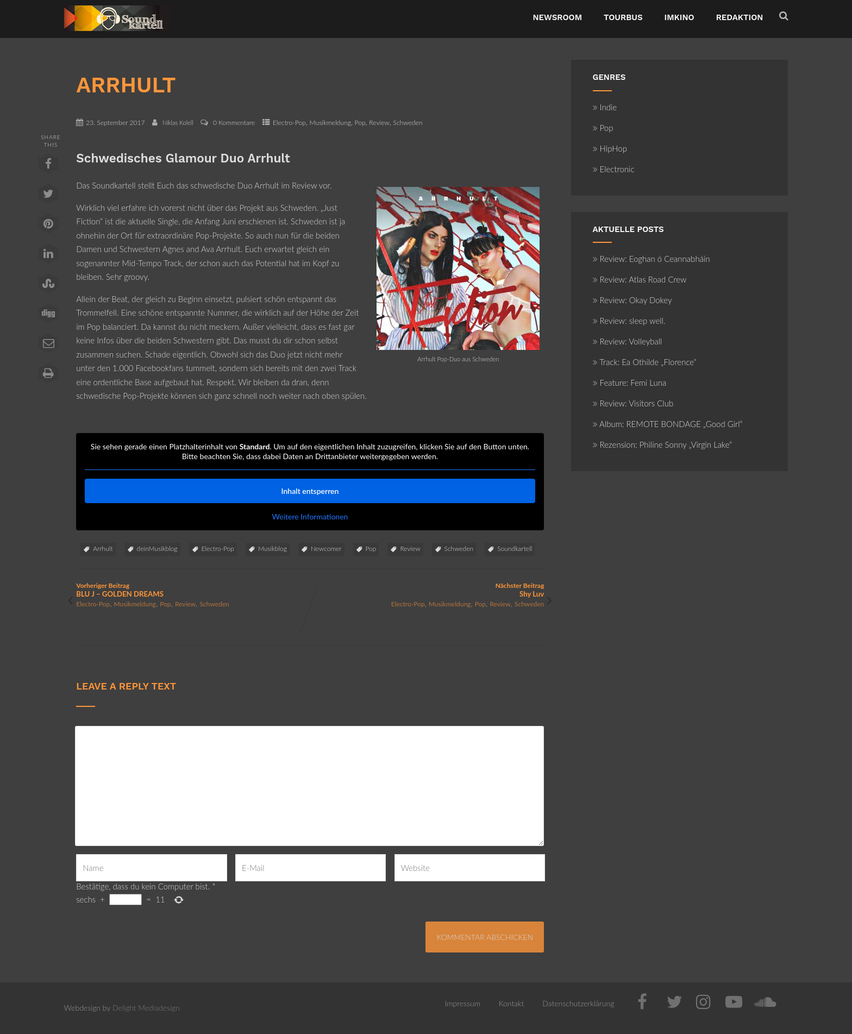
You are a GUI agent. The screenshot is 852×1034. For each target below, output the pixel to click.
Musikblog (272, 548)
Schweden (407, 122)
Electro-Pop (289, 122)
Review (379, 122)
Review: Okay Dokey (632, 300)
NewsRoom (557, 17)
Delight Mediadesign (146, 1007)
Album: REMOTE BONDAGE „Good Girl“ (668, 424)
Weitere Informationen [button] (310, 516)
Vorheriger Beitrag (193, 589)
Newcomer (326, 548)
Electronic (614, 169)
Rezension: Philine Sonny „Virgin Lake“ (662, 444)
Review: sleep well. (629, 320)
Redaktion (739, 17)
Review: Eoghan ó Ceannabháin (651, 259)
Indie (605, 107)
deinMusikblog (157, 548)
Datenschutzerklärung (578, 1003)
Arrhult (102, 548)
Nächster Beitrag (427, 589)
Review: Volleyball (627, 341)
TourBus (623, 17)
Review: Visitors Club (633, 403)
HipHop (610, 148)
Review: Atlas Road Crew (640, 279)
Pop (359, 122)
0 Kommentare (234, 122)
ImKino (679, 17)
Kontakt (511, 1003)
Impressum (462, 1003)
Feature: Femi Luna (630, 382)
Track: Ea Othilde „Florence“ (645, 362)
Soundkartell (514, 548)
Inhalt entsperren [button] (310, 491)
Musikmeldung (330, 122)
